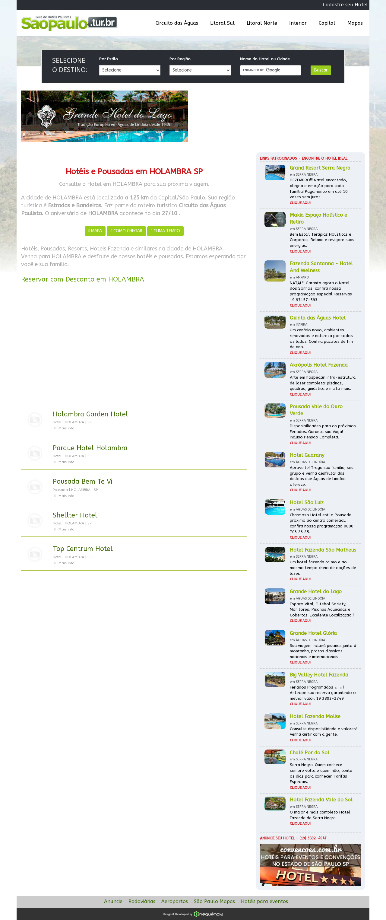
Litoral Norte (262, 23)
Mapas (355, 23)
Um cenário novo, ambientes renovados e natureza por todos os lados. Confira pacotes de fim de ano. (321, 338)
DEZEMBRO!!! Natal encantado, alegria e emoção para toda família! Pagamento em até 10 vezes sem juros (319, 188)
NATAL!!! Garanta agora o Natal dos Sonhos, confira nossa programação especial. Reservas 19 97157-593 (321, 291)
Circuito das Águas (177, 23)
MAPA (95, 231)
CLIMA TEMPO (165, 231)
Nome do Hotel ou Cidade (265, 59)
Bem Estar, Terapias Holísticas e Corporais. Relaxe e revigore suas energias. (322, 240)
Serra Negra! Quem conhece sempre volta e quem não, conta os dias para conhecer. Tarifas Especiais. (321, 773)
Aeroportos (174, 901)
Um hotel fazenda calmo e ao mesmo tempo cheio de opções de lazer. (323, 567)
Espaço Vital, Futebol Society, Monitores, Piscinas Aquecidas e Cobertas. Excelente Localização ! (322, 609)
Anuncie (113, 901)
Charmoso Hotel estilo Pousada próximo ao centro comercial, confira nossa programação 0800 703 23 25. (321, 523)
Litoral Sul (222, 23)
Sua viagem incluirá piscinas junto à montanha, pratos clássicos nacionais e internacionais (323, 651)
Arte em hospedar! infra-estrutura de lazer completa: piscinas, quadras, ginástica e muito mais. (323, 383)
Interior (298, 23)
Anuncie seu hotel (277, 838)
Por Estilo (108, 59)
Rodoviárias (141, 901)
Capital (327, 23)
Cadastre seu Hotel (345, 5)
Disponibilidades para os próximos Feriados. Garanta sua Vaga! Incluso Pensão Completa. (323, 431)
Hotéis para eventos (264, 901)
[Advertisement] (134, 348)
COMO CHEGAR (126, 231)
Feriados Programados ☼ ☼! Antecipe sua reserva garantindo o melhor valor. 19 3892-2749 (323, 693)
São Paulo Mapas (214, 901)
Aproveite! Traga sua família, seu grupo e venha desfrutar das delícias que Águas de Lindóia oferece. (321, 476)
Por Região (180, 59)
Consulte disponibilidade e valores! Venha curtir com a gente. (323, 732)
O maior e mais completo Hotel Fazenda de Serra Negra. (320, 815)
